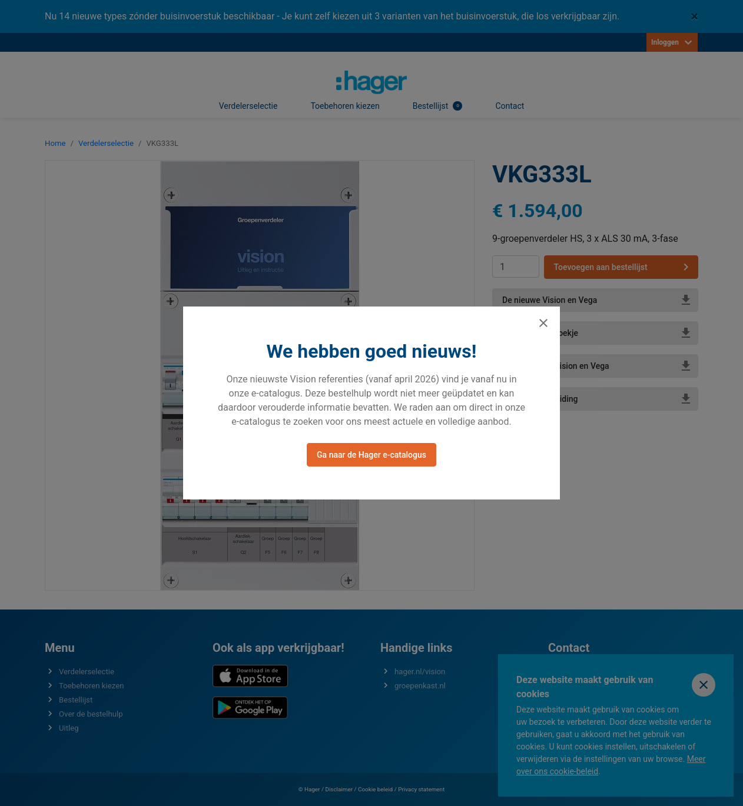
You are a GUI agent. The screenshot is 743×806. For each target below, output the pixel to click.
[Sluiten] (543, 323)
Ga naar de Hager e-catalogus (371, 454)
